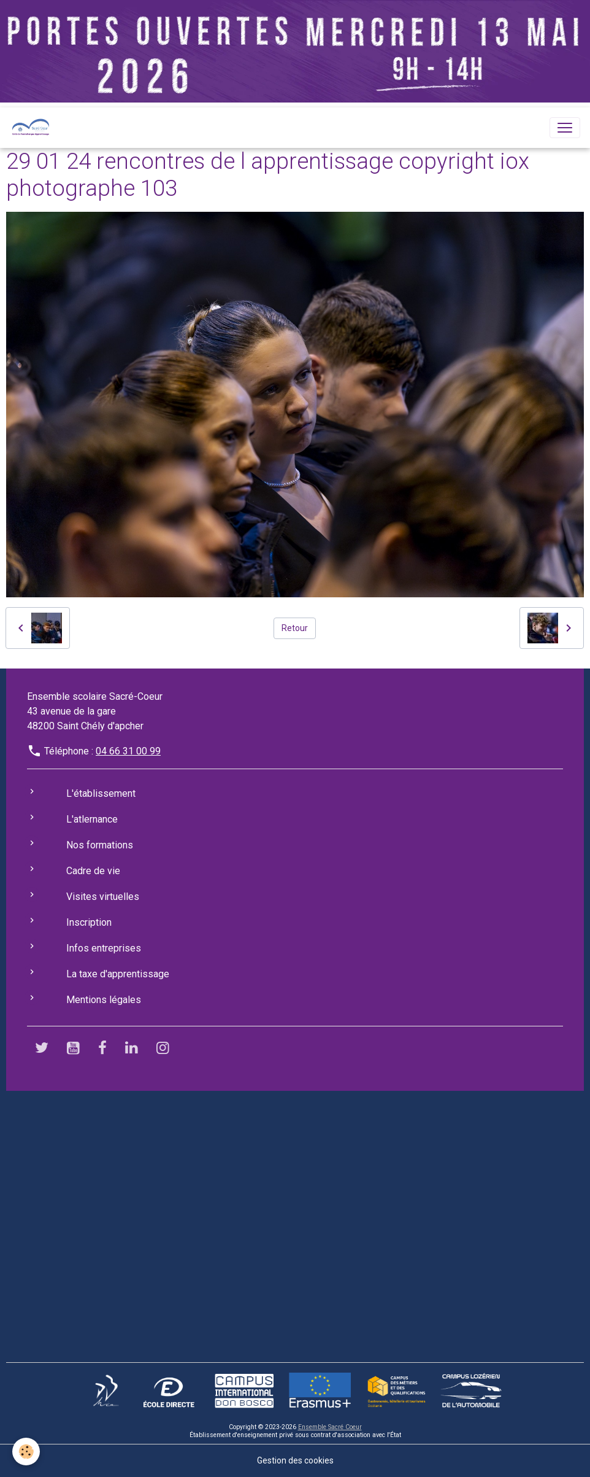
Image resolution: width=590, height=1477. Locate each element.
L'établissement (101, 793)
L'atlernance (92, 819)
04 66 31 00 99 (128, 751)
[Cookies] (26, 1451)
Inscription (89, 922)
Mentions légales (103, 1000)
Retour (295, 628)
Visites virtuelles (102, 896)
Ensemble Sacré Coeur (330, 1427)
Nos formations (99, 845)
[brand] (33, 127)
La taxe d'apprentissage (117, 974)
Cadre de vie (93, 871)
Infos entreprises (103, 948)
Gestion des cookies (295, 1460)
